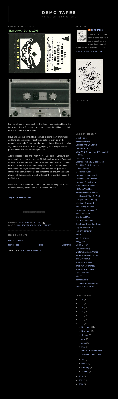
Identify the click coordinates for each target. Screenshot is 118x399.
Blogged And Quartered (86, 145)
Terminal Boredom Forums (87, 255)
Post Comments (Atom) (31, 250)
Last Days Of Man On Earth (88, 196)
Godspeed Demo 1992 (91, 354)
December (86, 327)
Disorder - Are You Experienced (90, 162)
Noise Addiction (83, 213)
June (83, 343)
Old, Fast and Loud (84, 220)
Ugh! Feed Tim (82, 273)
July (83, 339)
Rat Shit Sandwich (84, 231)
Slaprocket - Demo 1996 (91, 350)
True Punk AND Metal (85, 266)
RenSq (79, 234)
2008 (81, 384)
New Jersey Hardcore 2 (86, 210)
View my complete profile (89, 51)
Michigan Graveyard (85, 203)
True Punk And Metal (85, 269)
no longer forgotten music (87, 283)
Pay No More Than (84, 227)
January (85, 371)
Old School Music (83, 217)
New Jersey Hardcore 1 (86, 206)
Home (40, 245)
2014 (81, 311)
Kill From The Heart (84, 189)
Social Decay (82, 245)
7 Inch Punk (81, 138)
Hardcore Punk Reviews (86, 179)
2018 (81, 300)
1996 (18, 225)
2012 (81, 319)
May (83, 347)
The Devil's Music (83, 259)
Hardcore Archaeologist (86, 175)
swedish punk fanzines (86, 287)
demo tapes (59, 12)
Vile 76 (79, 276)
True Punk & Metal (84, 262)
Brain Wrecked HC (84, 148)
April (83, 359)
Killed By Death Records (87, 192)
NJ (35, 225)
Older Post (66, 245)
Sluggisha (80, 241)
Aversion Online (83, 141)
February (85, 367)
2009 (81, 380)
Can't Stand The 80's (85, 158)
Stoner (47, 225)
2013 (81, 315)
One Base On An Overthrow (88, 224)
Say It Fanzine (82, 238)
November (86, 331)
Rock (40, 225)
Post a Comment (15, 240)
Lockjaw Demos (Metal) (86, 200)
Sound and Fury (83, 248)
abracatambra (82, 280)
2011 (81, 323)
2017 (81, 304)
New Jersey (27, 225)
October (85, 335)
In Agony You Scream (85, 186)
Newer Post (13, 245)
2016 (81, 307)
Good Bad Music (83, 172)
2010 (81, 376)
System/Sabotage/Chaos (87, 252)
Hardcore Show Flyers (86, 182)
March (84, 363)
